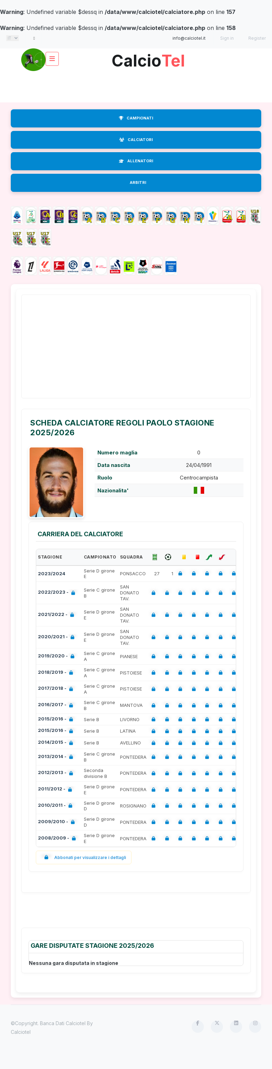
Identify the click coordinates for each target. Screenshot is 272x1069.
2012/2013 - (57, 773)
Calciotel (21, 1032)
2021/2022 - (57, 615)
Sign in (227, 38)
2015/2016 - (57, 719)
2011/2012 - (56, 789)
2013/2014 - (57, 757)
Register (257, 38)
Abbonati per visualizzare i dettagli (83, 857)
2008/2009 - (58, 838)
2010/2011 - (56, 806)
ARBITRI (138, 182)
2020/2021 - (57, 637)
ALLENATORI (136, 160)
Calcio (148, 58)
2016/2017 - (57, 705)
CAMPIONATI (136, 118)
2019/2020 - (57, 656)
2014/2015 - (57, 743)
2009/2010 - (58, 822)
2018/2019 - (57, 673)
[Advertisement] (137, 86)
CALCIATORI (136, 139)
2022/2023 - (58, 592)
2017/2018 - (57, 689)
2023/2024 (51, 573)
